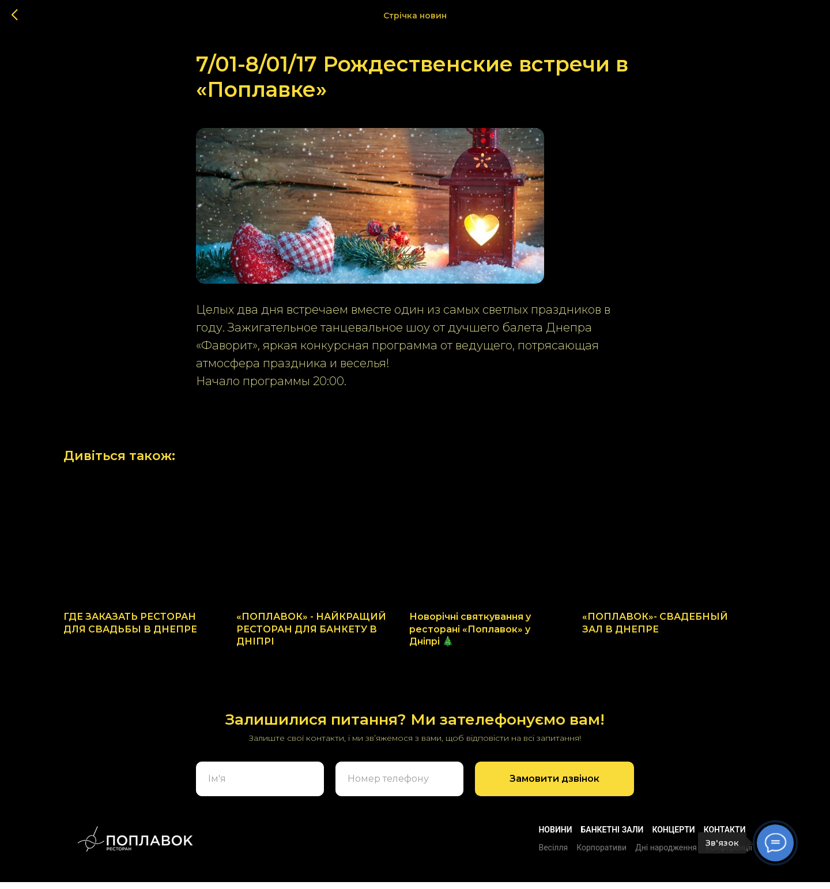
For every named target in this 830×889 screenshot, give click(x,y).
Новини (555, 836)
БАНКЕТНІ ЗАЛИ (612, 836)
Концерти (673, 836)
